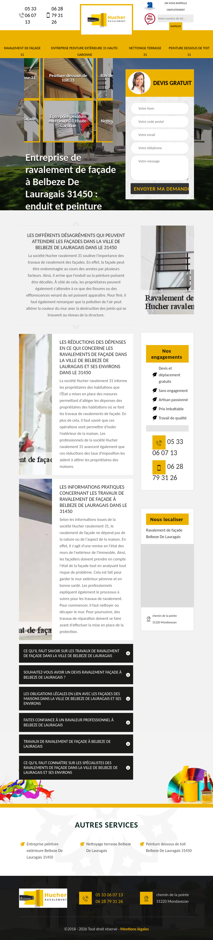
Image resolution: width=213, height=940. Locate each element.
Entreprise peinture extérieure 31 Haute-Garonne (84, 51)
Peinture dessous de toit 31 (189, 51)
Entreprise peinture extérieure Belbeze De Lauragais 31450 (45, 851)
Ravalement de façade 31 (22, 51)
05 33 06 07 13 (27, 15)
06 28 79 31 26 (54, 15)
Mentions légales (134, 929)
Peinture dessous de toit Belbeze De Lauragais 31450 (169, 847)
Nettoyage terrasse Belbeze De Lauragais (108, 847)
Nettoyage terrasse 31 (145, 51)
